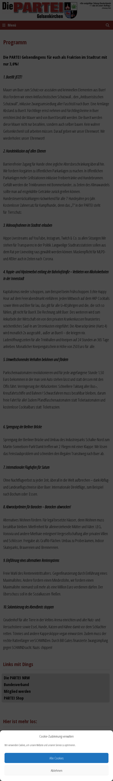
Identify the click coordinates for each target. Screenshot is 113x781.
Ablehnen (56, 770)
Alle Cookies (56, 758)
